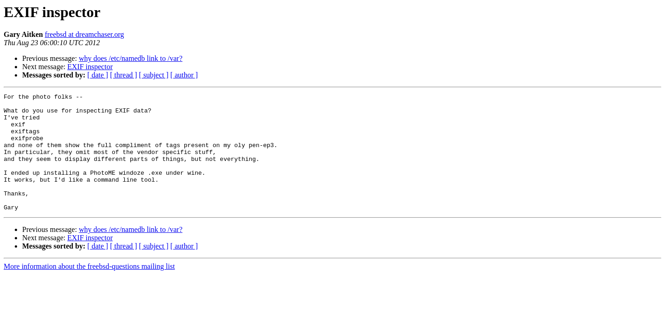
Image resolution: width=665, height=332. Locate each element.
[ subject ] (154, 75)
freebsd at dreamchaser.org (84, 34)
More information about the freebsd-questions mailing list (89, 290)
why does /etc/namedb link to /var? (130, 58)
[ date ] (97, 75)
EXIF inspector (90, 67)
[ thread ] (123, 75)
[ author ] (184, 75)
